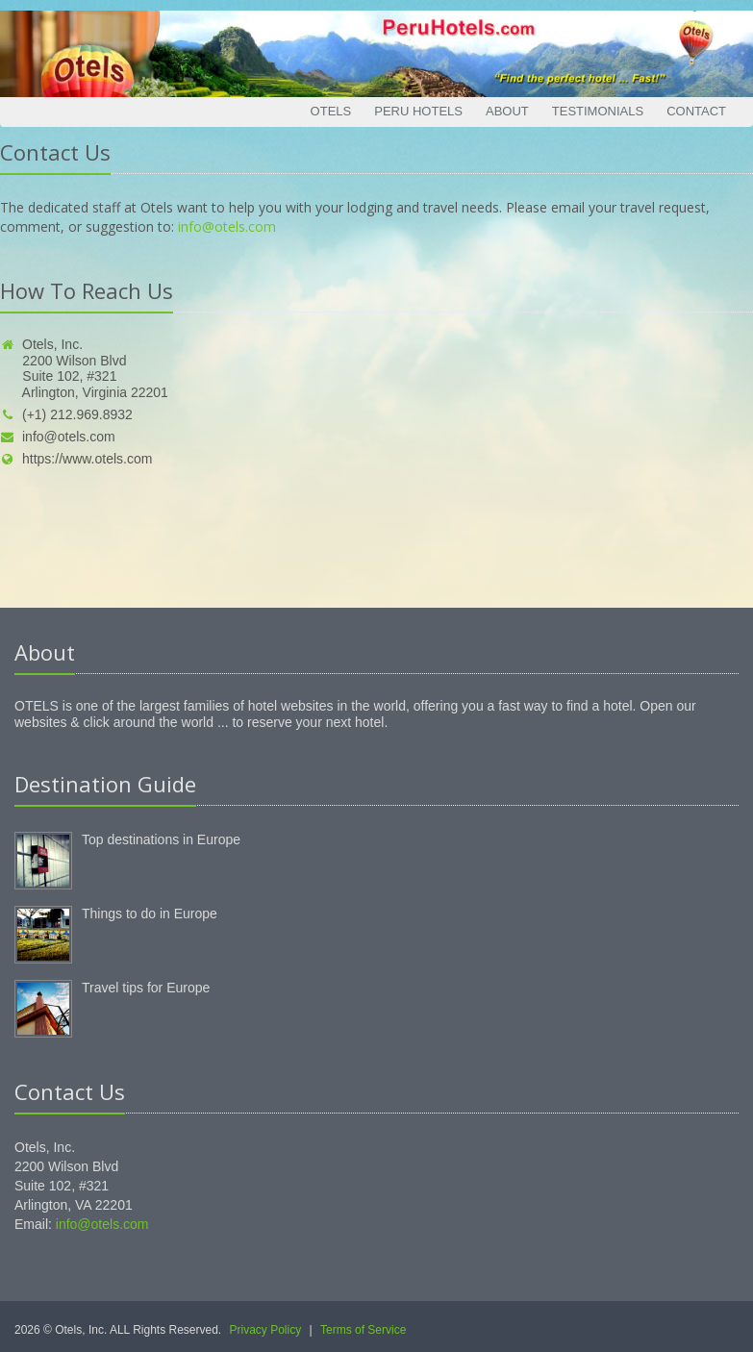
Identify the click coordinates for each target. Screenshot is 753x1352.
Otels (331, 111)
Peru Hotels (418, 111)
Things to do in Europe (149, 913)
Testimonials (597, 111)
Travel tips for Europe (146, 987)
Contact (696, 111)
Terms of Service (363, 1330)
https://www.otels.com (76, 458)
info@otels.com (227, 226)
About (507, 111)
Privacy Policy (266, 1330)
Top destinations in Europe (161, 839)
